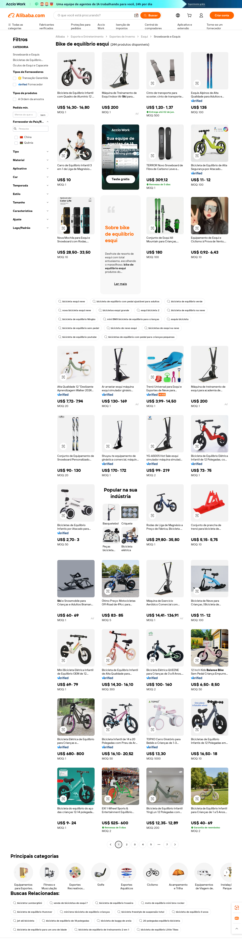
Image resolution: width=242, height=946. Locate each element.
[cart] (190, 16)
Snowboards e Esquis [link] (167, 36)
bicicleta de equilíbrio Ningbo (76, 319)
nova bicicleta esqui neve (74, 310)
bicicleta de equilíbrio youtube (77, 337)
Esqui (144, 36)
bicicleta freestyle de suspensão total (140, 912)
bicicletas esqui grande (114, 310)
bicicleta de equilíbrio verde (184, 301)
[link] (237, 907)
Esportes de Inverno (122, 36)
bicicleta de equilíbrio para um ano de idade (40, 929)
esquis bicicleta (178, 319)
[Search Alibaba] (94, 15)
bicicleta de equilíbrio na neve (186, 310)
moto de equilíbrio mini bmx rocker (163, 903)
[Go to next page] (175, 844)
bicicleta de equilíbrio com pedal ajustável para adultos (126, 301)
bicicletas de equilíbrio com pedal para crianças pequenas (139, 337)
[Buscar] (150, 15)
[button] (136, 15)
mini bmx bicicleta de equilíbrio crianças (85, 912)
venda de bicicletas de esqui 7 (69, 903)
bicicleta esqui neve (71, 301)
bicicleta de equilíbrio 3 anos (190, 912)
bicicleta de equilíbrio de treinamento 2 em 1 (101, 929)
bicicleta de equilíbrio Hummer (32, 912)
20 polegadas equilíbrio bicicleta (159, 920)
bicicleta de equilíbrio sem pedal (78, 328)
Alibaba (60, 36)
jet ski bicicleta (23, 920)
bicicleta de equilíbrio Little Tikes (157, 929)
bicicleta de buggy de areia (114, 920)
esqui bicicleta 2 (148, 310)
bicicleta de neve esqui (122, 328)
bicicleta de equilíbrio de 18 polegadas (65, 920)
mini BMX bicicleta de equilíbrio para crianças (131, 319)
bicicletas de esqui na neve (161, 328)
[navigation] (30, 441)
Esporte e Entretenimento (87, 36)
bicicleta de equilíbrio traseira (114, 903)
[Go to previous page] (110, 844)
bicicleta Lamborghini (27, 903)
